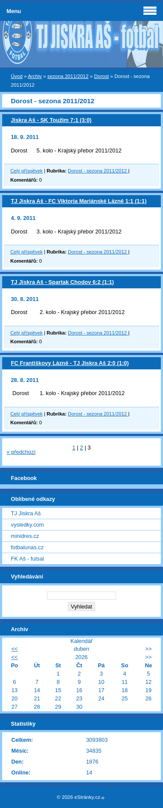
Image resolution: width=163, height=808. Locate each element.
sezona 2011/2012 (68, 76)
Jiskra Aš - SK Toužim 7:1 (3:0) (51, 120)
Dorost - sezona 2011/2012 (98, 170)
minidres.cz (25, 536)
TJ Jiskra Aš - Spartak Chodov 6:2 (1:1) (62, 282)
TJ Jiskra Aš (26, 513)
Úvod (17, 76)
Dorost (101, 76)
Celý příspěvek (26, 170)
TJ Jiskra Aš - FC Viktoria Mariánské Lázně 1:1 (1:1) (78, 201)
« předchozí (21, 452)
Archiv (35, 76)
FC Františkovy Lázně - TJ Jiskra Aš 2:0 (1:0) (70, 363)
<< (14, 649)
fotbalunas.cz (27, 547)
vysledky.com (27, 524)
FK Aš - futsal (27, 558)
